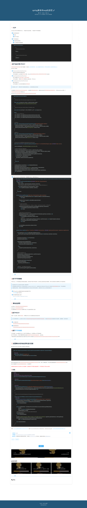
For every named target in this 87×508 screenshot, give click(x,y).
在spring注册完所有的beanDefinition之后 (39, 440)
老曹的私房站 (66, 449)
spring (48, 14)
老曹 (35, 446)
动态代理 (35, 452)
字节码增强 (33, 299)
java (44, 14)
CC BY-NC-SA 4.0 (51, 449)
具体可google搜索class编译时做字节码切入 (39, 303)
